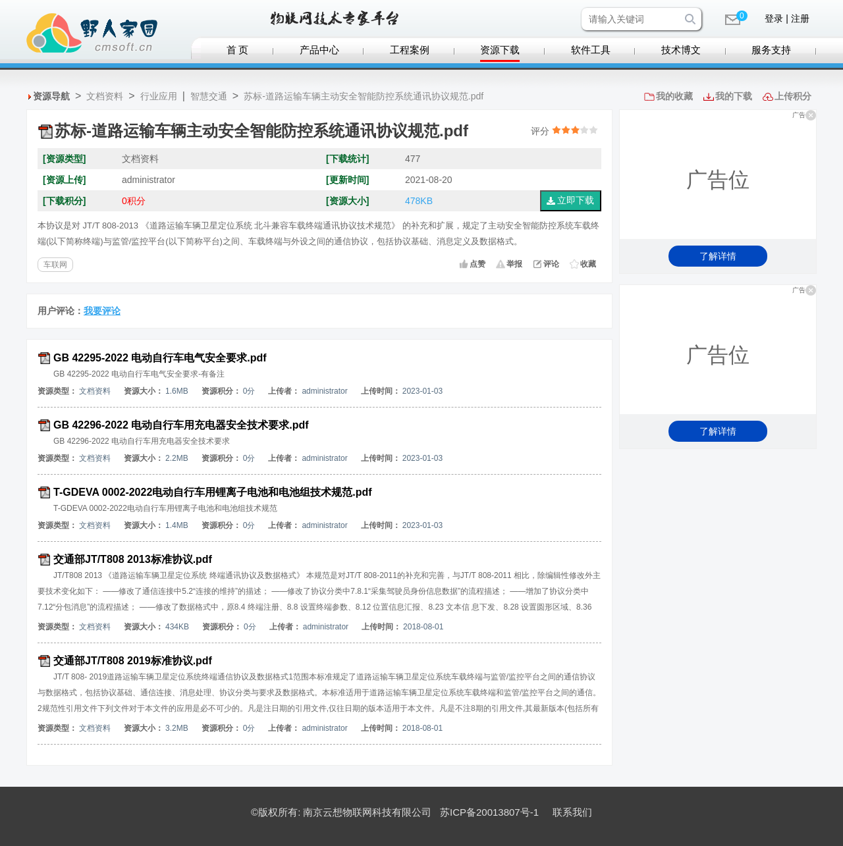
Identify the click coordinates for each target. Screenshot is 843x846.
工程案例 (409, 50)
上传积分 (793, 96)
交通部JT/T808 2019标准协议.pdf (132, 660)
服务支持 (771, 50)
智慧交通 (208, 96)
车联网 (55, 264)
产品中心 (319, 50)
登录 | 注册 (787, 18)
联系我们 (572, 812)
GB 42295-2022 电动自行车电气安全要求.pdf (160, 357)
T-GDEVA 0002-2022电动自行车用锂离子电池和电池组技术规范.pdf (212, 492)
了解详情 (717, 256)
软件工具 (591, 50)
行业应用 (158, 96)
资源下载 (500, 50)
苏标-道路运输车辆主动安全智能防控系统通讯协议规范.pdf (363, 96)
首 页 (238, 50)
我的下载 (733, 96)
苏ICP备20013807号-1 (489, 812)
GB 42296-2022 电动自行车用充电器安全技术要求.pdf (181, 425)
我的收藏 (674, 96)
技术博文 (681, 50)
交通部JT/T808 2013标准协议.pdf (132, 559)
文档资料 (104, 96)
